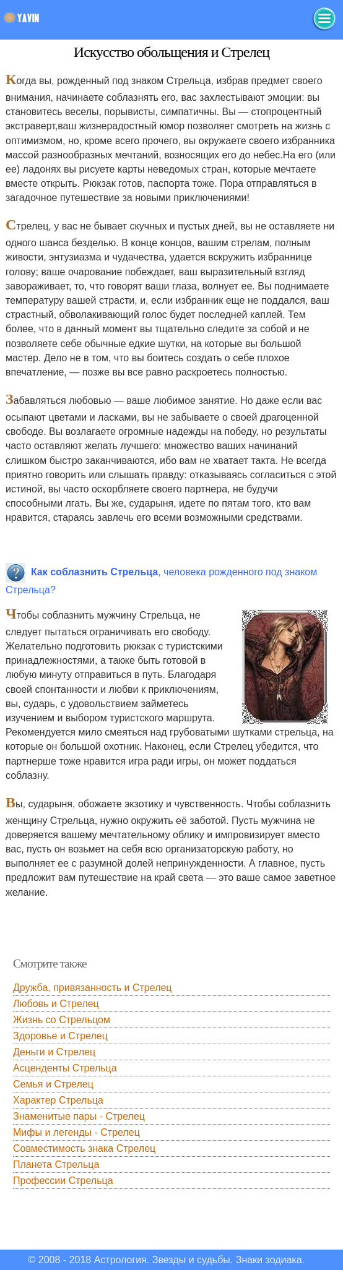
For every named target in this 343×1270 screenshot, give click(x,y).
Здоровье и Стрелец (60, 1036)
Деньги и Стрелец (54, 1052)
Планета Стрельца (56, 1164)
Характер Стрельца (58, 1100)
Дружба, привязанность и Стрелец (92, 987)
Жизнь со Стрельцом (61, 1020)
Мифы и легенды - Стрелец (76, 1132)
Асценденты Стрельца (65, 1068)
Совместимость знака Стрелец (84, 1148)
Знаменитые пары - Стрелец (79, 1116)
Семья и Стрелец (53, 1084)
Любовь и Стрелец (56, 1003)
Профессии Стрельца (63, 1180)
